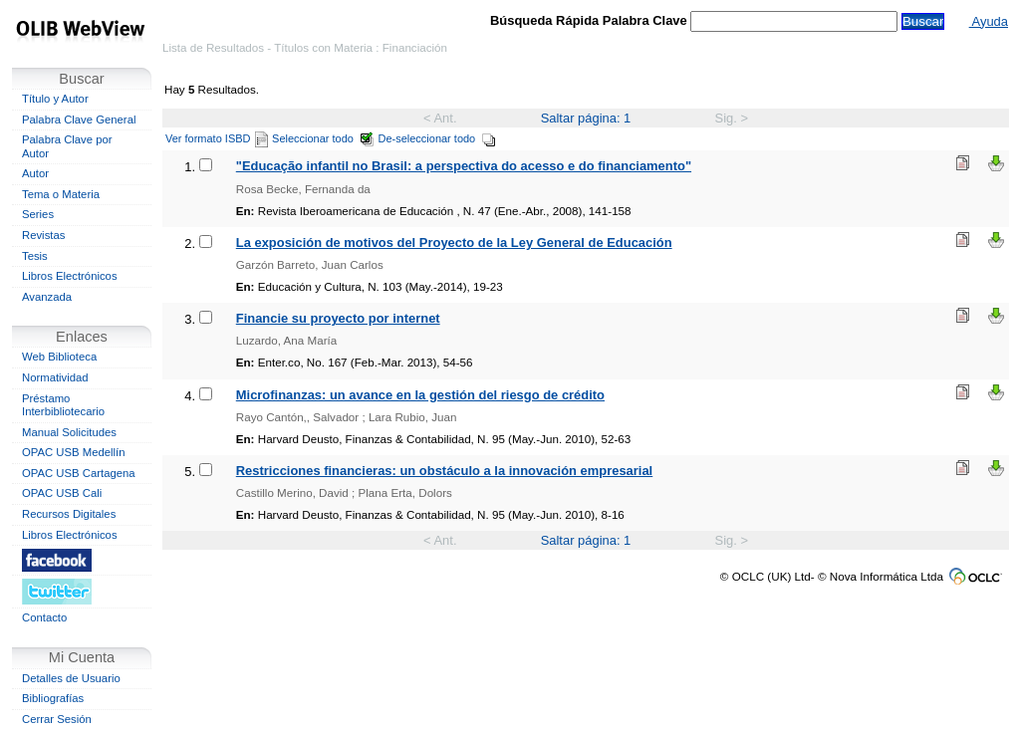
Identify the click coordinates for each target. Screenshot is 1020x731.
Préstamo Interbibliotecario (63, 405)
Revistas (43, 235)
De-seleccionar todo (438, 138)
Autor (35, 173)
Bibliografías (53, 698)
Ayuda (988, 21)
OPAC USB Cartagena (78, 473)
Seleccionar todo (323, 138)
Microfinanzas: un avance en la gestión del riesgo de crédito (420, 394)
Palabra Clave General (78, 119)
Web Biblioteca (59, 357)
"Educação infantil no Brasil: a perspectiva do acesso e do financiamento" (463, 165)
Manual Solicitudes (69, 432)
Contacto (44, 617)
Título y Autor (55, 99)
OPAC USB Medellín (74, 452)
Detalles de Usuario (71, 678)
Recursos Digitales (69, 514)
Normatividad (55, 377)
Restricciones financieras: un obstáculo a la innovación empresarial (444, 470)
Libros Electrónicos (70, 276)
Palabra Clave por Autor (67, 146)
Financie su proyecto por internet (338, 318)
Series (38, 214)
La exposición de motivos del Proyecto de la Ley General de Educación (454, 242)
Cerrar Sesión (57, 719)
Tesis (35, 256)
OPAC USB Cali (62, 493)
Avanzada (47, 297)
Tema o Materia (61, 194)
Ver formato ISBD (216, 138)
